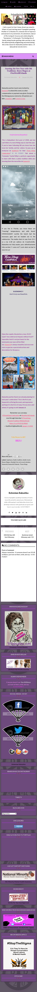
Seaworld (5, 91)
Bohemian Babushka (18, 764)
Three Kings (24, 464)
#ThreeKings (26, 418)
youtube (17, 6)
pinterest (22, 2)
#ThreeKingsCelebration (10, 415)
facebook (32, 2)
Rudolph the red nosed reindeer (20, 462)
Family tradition (17, 460)
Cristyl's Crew (20, 99)
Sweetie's (9, 99)
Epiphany (9, 460)
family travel (26, 460)
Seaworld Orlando (13, 464)
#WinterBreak (24, 421)
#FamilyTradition (13, 421)
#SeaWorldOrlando (28, 415)
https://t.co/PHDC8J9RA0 (18, 423)
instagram (4, 2)
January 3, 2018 (27, 426)
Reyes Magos (6, 462)
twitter (9, 6)
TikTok (26, 6)
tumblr (13, 2)
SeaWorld (15, 151)
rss (32, 6)
